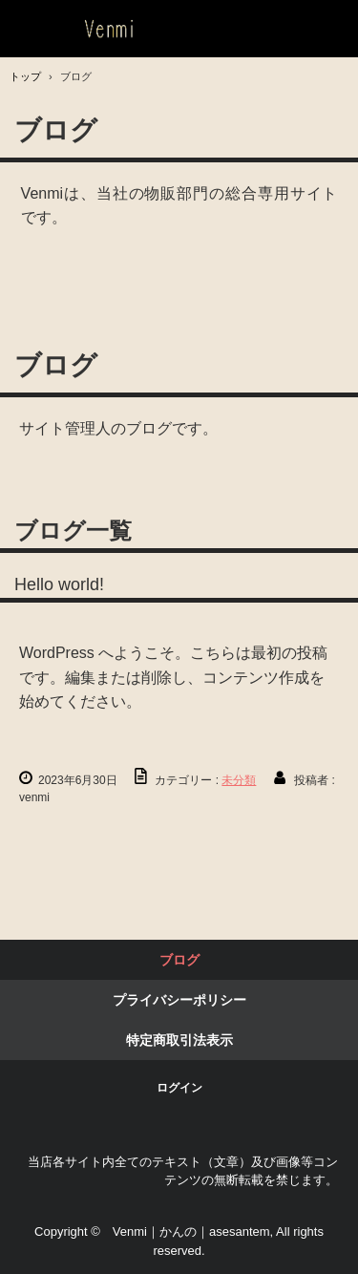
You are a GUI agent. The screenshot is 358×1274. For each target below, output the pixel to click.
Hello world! (59, 584)
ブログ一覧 (73, 530)
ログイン (179, 1087)
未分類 (238, 780)
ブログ (179, 959)
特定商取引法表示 (179, 1040)
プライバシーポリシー (179, 1000)
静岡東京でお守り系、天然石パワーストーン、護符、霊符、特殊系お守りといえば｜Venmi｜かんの (103, 29)
